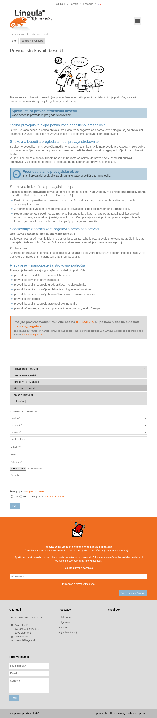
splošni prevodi (23, 394)
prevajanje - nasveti (26, 368)
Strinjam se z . (46, 496)
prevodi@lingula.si (31, 334)
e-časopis (88, 3)
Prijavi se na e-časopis (132, 593)
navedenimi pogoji (54, 496)
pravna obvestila (104, 713)
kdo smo (66, 617)
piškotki (143, 713)
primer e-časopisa (83, 568)
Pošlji (15, 506)
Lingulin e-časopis (35, 491)
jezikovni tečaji (69, 632)
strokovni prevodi (24, 388)
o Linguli (60, 3)
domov (13, 34)
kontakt (74, 3)
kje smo (65, 622)
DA (16, 496)
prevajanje (24, 34)
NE (24, 496)
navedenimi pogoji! (86, 583)
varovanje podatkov (126, 713)
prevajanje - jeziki (25, 375)
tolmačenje (21, 401)
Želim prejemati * (27, 491)
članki (64, 627)
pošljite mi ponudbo (32, 40)
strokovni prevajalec (26, 381)
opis (14, 40)
